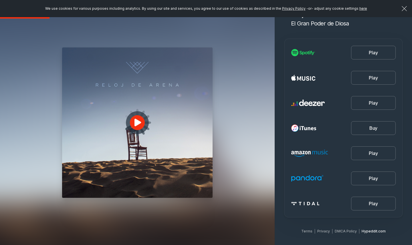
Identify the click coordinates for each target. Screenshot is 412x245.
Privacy (323, 231)
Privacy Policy (294, 8)
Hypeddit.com (374, 231)
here (363, 8)
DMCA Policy (346, 231)
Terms (306, 231)
